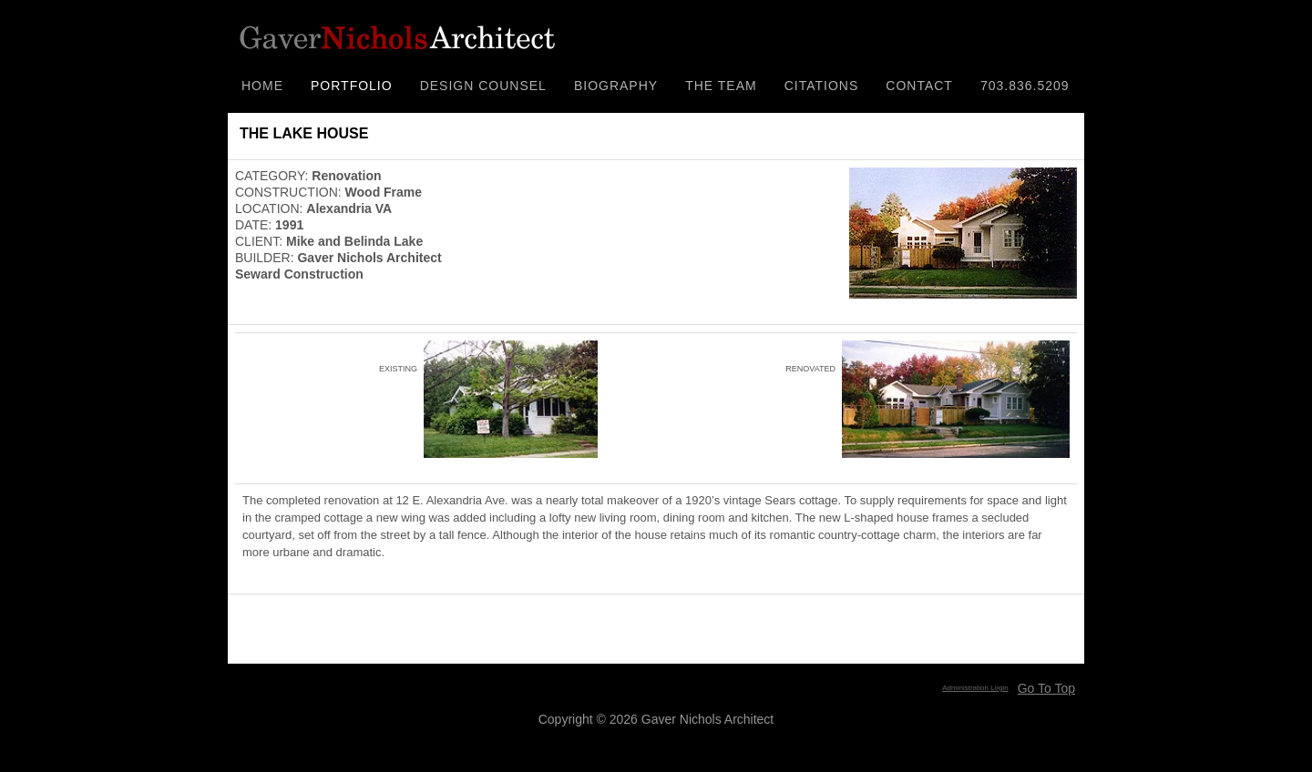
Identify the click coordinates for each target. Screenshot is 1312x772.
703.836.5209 (1025, 85)
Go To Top (1046, 688)
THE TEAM (721, 85)
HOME (262, 85)
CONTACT (919, 85)
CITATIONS (821, 85)
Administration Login (975, 688)
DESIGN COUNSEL (483, 85)
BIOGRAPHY (616, 85)
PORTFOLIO (352, 85)
